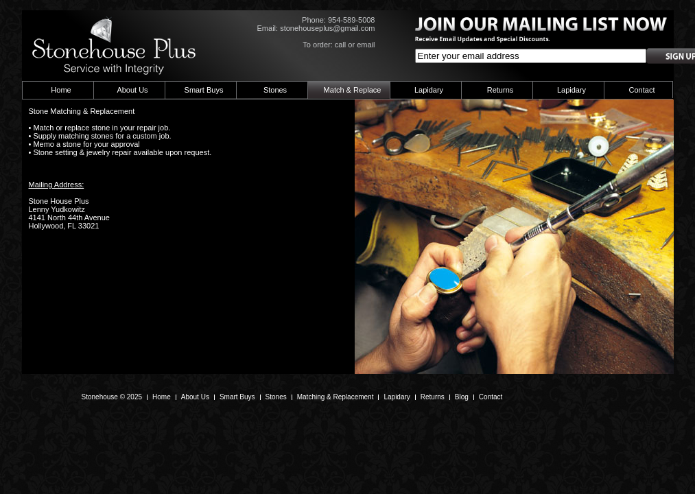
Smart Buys (204, 90)
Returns (500, 90)
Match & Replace (352, 90)
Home (61, 90)
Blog (462, 397)
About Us (132, 90)
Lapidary (428, 90)
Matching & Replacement (335, 397)
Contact (642, 90)
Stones (275, 90)
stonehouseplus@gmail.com (327, 28)
